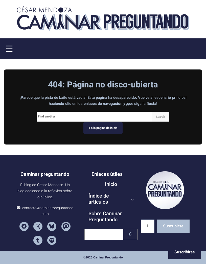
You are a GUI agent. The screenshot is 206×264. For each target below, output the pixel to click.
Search (160, 116)
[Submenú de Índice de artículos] (132, 199)
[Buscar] (130, 234)
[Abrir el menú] (9, 48)
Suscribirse (173, 226)
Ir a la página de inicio (103, 128)
